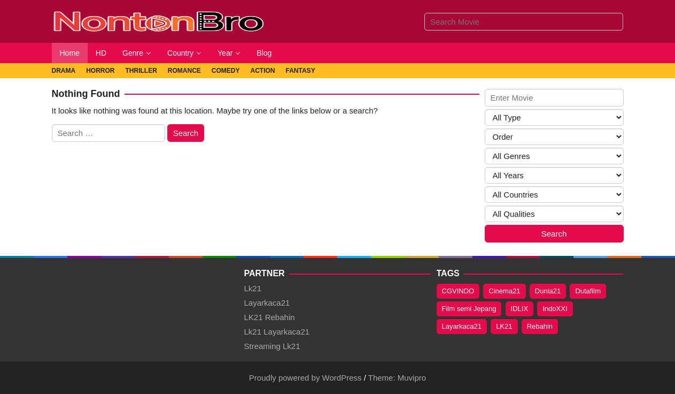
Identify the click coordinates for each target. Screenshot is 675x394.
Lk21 (253, 288)
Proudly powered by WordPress (305, 377)
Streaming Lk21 (272, 346)
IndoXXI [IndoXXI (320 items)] (554, 309)
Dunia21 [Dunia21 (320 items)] (548, 291)
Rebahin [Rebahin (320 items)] (540, 326)
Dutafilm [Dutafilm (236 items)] (588, 291)
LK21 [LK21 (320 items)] (504, 326)
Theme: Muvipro (397, 377)
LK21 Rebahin (269, 317)
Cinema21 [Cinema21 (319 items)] (504, 291)
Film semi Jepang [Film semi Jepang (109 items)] (469, 309)
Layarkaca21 (267, 302)
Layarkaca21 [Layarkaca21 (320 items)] (462, 326)
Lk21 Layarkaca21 (277, 331)
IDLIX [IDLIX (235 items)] (520, 309)
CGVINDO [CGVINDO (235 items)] (458, 291)
